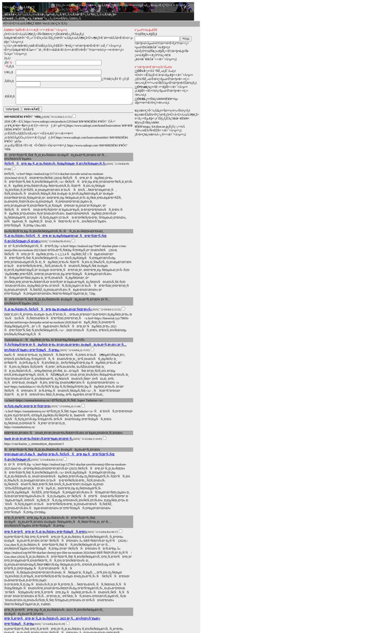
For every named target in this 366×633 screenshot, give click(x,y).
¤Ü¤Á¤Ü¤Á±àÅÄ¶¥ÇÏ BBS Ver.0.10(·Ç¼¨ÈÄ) (35, 23)
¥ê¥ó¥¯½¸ (41, 18)
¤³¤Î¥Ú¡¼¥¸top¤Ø (44, 622)
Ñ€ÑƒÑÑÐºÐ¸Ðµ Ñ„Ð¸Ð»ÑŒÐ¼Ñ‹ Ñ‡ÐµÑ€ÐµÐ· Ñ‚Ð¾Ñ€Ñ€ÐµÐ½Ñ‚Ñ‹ (55, 152)
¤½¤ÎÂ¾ (61, 18)
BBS (74, 18)
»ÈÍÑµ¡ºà (24, 18)
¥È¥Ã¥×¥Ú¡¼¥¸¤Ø (16, 622)
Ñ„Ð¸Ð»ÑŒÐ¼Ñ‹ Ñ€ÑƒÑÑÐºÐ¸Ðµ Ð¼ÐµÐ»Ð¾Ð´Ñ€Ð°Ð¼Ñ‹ (48, 277)
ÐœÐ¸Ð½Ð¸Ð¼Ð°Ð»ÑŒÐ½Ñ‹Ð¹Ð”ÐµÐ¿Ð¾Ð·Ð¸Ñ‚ (38, 394)
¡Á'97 (62, 14)
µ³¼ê (51, 14)
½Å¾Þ (39, 14)
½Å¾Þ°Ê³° (77, 14)
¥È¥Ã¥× (10, 14)
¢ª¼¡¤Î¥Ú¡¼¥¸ (12, 617)
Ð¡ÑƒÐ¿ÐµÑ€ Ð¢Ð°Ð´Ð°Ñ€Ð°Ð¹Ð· (27, 366)
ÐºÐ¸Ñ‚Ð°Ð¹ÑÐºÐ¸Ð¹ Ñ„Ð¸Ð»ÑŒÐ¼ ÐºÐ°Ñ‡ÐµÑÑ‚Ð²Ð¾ (45, 475)
